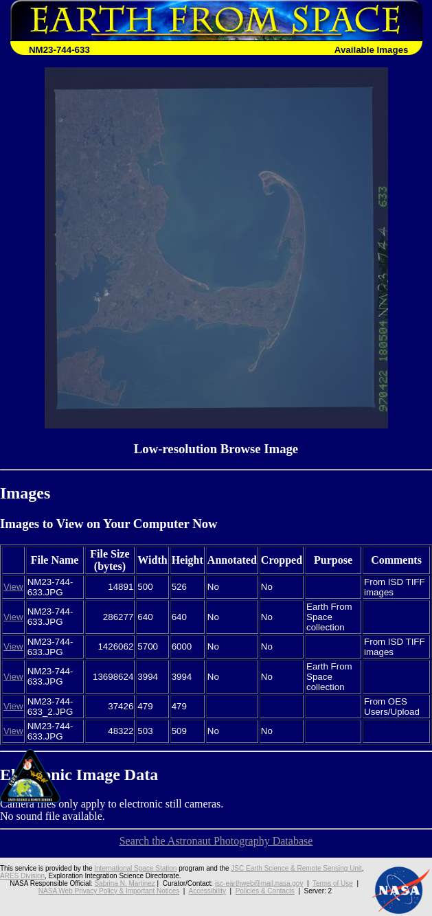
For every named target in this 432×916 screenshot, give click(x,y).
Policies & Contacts (265, 891)
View (13, 587)
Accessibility (206, 891)
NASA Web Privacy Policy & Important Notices (108, 891)
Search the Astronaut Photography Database (216, 841)
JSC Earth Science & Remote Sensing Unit (296, 868)
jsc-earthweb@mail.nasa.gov (259, 883)
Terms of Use (332, 883)
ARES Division (22, 876)
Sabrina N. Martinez (124, 883)
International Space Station (135, 868)
